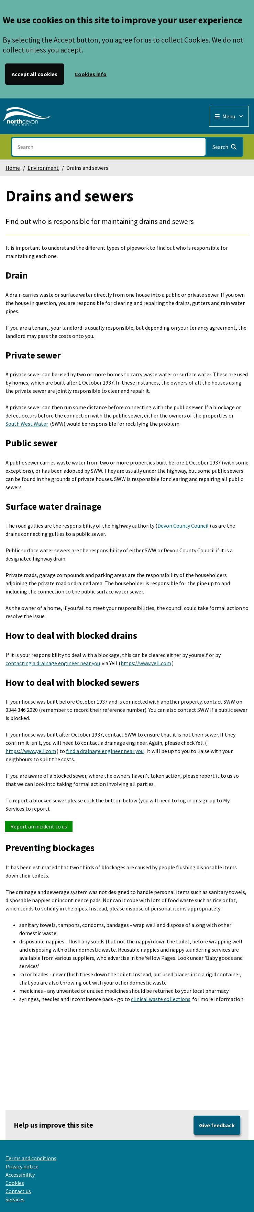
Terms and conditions (30, 1158)
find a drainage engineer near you (105, 751)
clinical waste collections (160, 999)
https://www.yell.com (146, 663)
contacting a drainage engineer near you (52, 663)
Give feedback (217, 1125)
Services (14, 1199)
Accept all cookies (34, 74)
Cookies (14, 1182)
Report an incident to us (38, 826)
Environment (43, 167)
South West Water (26, 423)
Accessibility (20, 1174)
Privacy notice (21, 1166)
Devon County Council (183, 525)
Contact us (18, 1191)
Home (12, 167)
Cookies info (91, 74)
